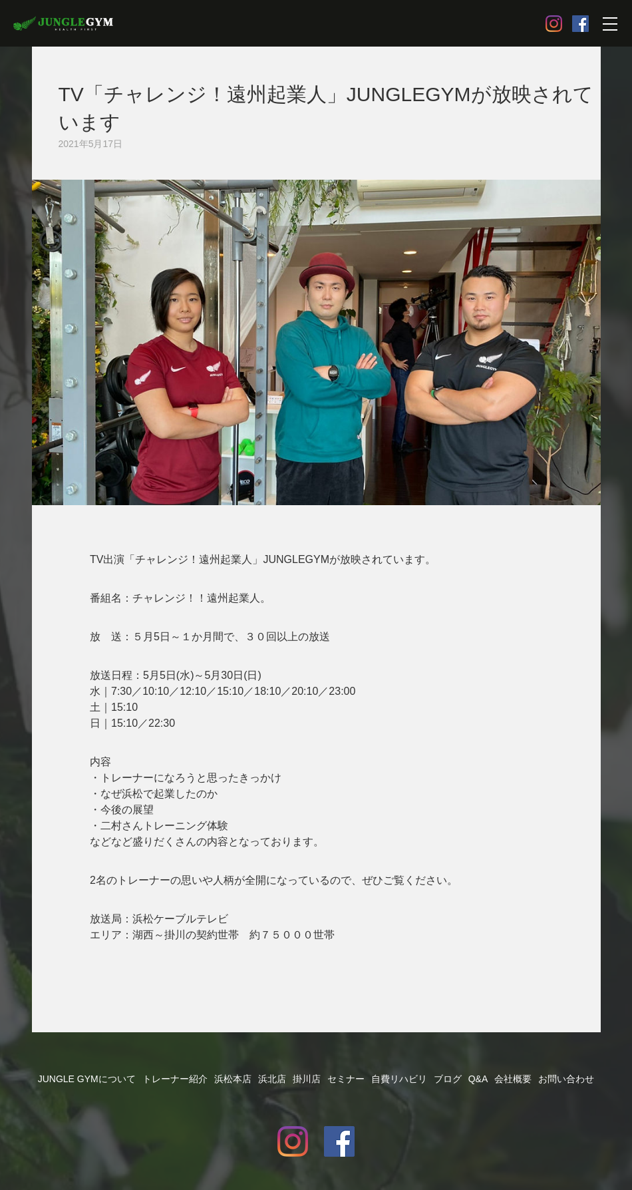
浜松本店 (232, 1079)
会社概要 (513, 1079)
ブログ (448, 1079)
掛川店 (307, 1079)
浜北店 (272, 1079)
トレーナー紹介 (175, 1079)
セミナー (346, 1079)
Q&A (478, 1079)
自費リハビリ (399, 1079)
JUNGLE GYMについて (87, 1079)
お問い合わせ (566, 1079)
